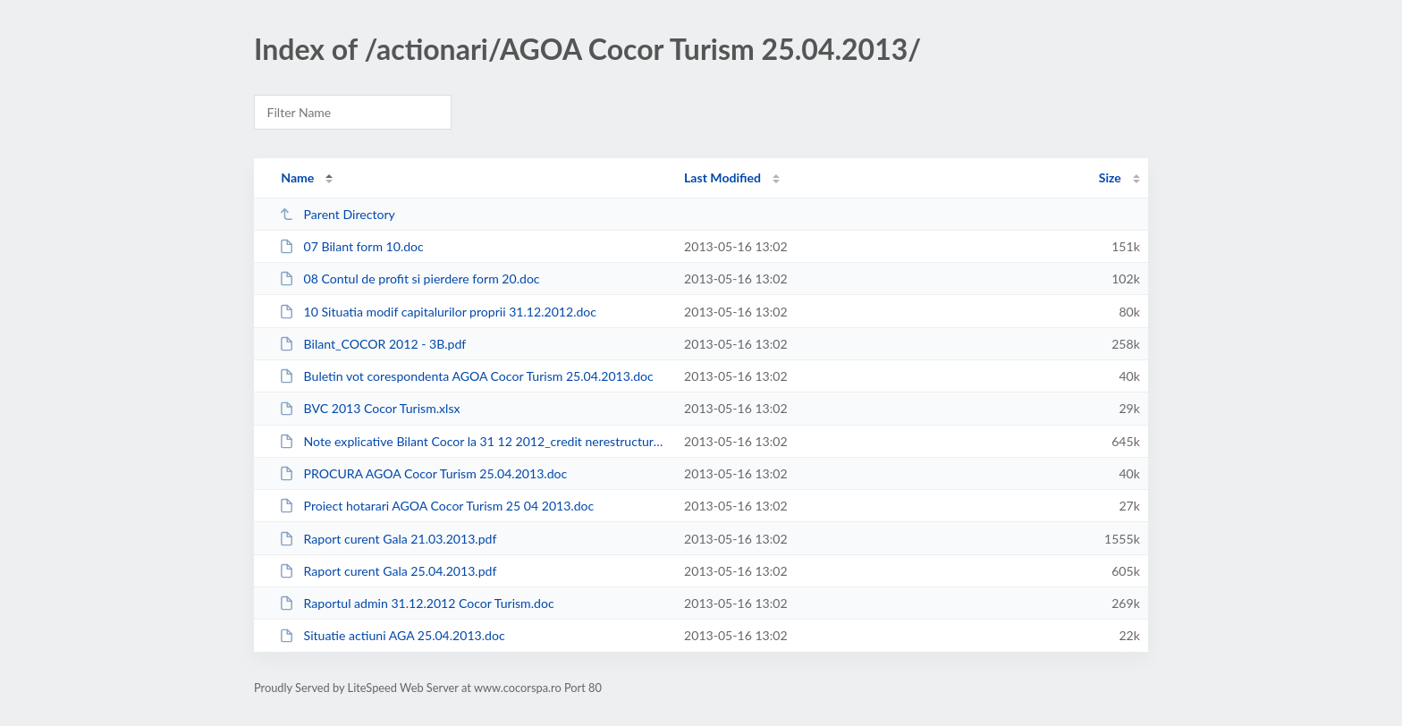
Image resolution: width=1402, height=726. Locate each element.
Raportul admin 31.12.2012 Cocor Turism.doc (416, 603)
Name (297, 177)
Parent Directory (337, 214)
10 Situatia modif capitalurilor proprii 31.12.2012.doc (437, 311)
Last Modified (722, 177)
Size (1110, 177)
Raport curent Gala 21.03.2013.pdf (387, 538)
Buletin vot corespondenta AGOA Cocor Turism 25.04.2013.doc (466, 376)
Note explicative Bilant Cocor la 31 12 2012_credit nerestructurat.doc (473, 441)
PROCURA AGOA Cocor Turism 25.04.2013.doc (423, 473)
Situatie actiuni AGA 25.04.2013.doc (392, 635)
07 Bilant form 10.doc (351, 246)
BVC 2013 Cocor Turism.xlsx (369, 408)
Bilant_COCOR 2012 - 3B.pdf (372, 343)
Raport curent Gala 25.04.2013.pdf (387, 570)
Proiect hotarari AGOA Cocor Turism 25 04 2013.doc (436, 505)
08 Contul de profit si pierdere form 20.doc (409, 278)
